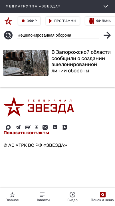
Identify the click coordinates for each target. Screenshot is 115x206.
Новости (42, 197)
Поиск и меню (103, 197)
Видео (72, 197)
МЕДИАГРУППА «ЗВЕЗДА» (57, 6)
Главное (12, 197)
